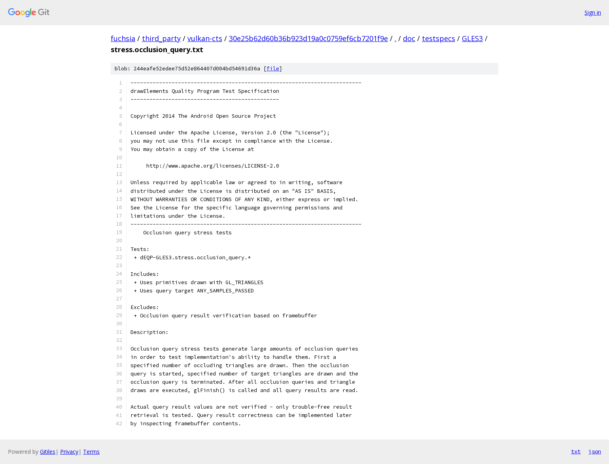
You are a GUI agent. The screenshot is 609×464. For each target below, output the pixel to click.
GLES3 (472, 38)
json (594, 451)
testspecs (438, 38)
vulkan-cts (204, 38)
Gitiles (47, 451)
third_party (161, 38)
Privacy (69, 451)
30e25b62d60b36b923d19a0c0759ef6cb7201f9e (308, 38)
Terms (91, 451)
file (273, 68)
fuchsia (123, 38)
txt (576, 451)
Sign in (592, 12)
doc (409, 38)
